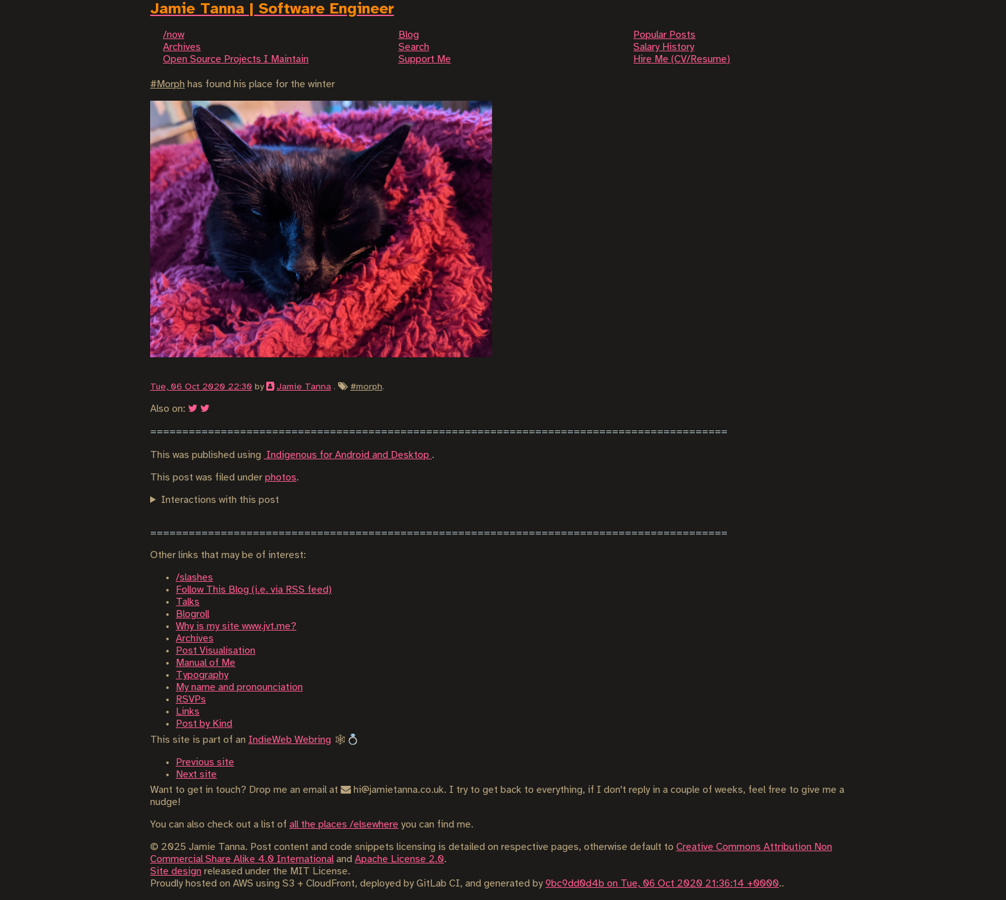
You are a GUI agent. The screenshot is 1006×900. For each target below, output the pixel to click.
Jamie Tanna (304, 387)
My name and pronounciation (239, 687)
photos (280, 477)
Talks (188, 602)
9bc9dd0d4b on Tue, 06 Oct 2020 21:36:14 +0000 (662, 883)
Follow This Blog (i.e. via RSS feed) (254, 589)
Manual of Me (205, 663)
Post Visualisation (215, 650)
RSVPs (191, 699)
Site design (175, 871)
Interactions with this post (220, 500)
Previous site (205, 762)
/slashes (194, 577)
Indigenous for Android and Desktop (348, 455)
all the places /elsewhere (343, 824)
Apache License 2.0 (399, 859)
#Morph (167, 84)
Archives (195, 638)
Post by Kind (204, 723)
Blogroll (192, 614)
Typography (202, 675)
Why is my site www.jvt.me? (236, 626)
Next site (196, 774)
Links (188, 711)
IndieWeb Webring (289, 739)
